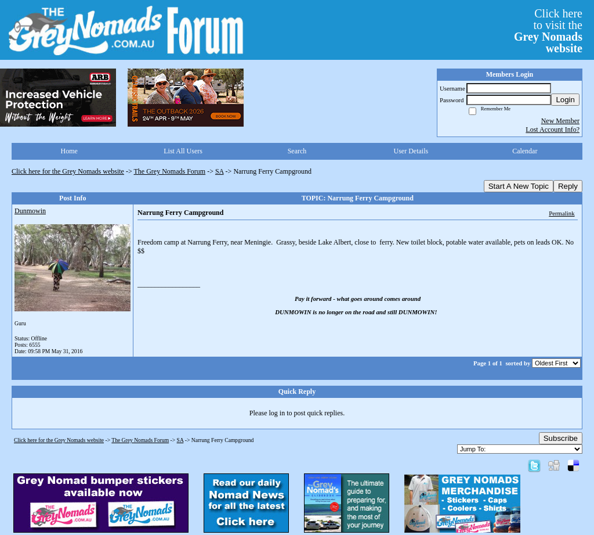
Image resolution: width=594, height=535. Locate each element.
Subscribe (561, 438)
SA (219, 171)
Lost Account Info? (552, 129)
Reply (568, 186)
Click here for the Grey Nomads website (68, 171)
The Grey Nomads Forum (170, 171)
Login (565, 99)
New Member (560, 121)
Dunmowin (30, 211)
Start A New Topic (518, 186)
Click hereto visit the (548, 31)
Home (69, 151)
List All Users (183, 151)
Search (297, 151)
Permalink (561, 213)
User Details (411, 151)
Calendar (524, 151)
